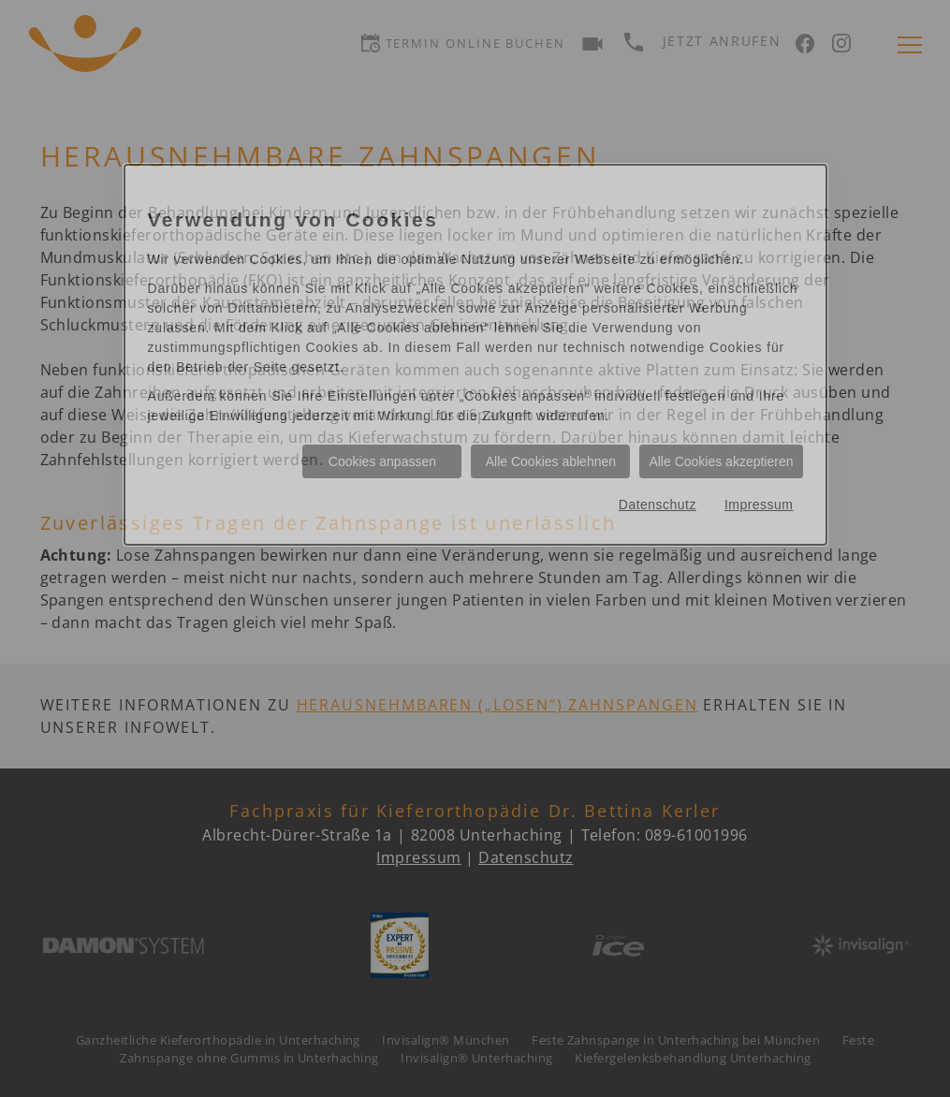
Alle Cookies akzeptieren (721, 461)
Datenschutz (657, 504)
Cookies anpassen (382, 461)
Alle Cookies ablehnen (551, 461)
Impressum (759, 504)
